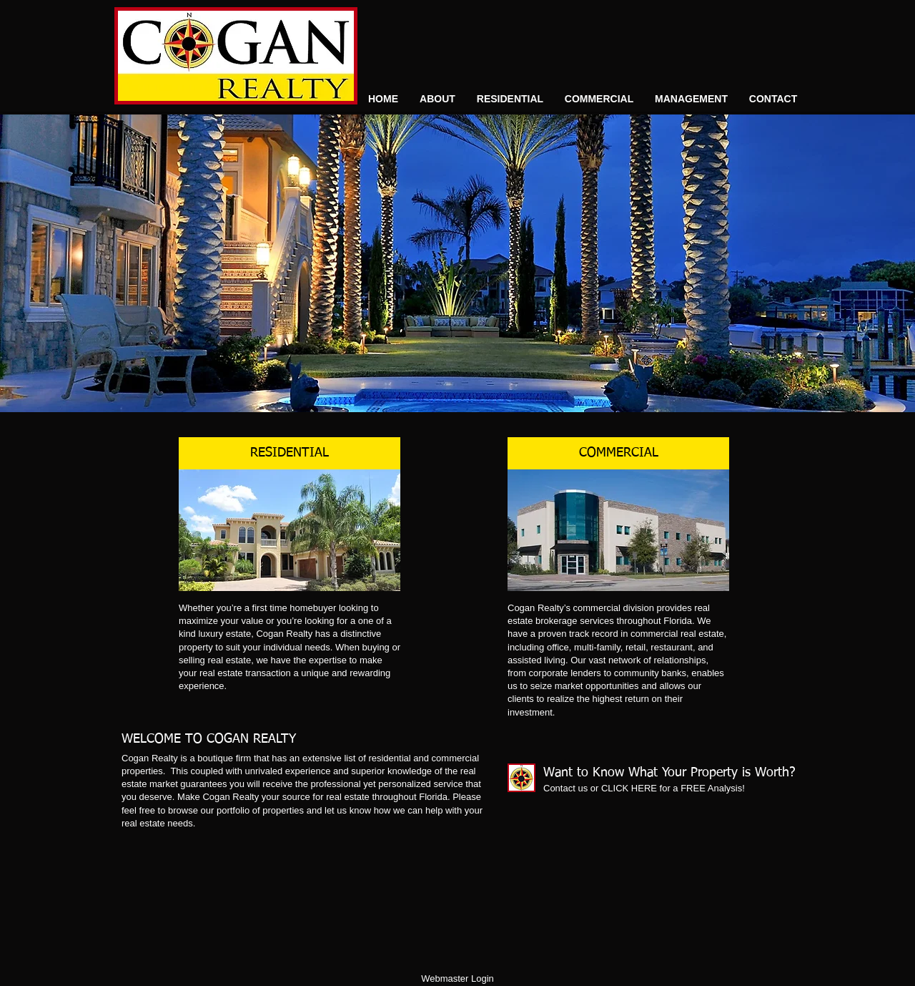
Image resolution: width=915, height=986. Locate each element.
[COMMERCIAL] (618, 453)
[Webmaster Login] (457, 979)
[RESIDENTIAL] (289, 453)
